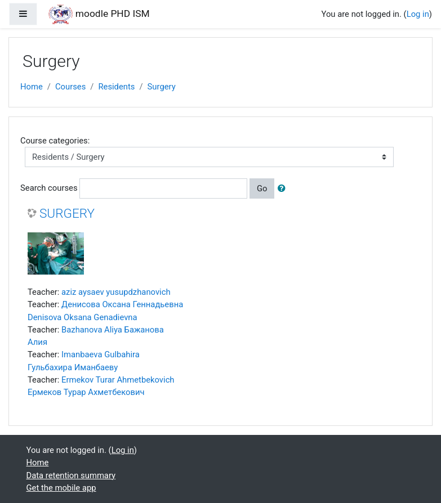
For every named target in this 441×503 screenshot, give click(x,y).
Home (31, 87)
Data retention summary (71, 475)
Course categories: (55, 141)
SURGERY (67, 213)
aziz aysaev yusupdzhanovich (116, 292)
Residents (116, 87)
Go (262, 188)
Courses (70, 87)
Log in (418, 14)
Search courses (49, 188)
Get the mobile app (61, 488)
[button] (284, 188)
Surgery (162, 87)
